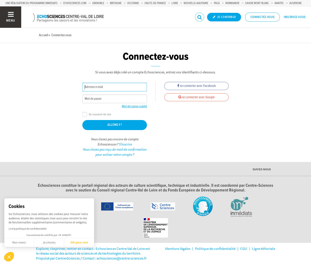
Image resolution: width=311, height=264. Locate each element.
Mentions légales (177, 248)
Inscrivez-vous (295, 17)
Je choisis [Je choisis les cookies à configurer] (49, 242)
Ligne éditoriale (263, 248)
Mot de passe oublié (134, 106)
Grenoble (98, 3)
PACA (217, 3)
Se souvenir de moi (96, 114)
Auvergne (295, 3)
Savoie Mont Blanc (257, 3)
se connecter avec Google (196, 97)
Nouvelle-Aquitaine (196, 3)
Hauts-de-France (155, 3)
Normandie (232, 3)
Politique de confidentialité (215, 248)
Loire (175, 3)
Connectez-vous (262, 17)
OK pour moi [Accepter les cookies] (79, 242)
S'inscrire (125, 144)
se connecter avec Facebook (196, 86)
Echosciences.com (74, 3)
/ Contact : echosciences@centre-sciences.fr (113, 258)
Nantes (279, 3)
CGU (243, 248)
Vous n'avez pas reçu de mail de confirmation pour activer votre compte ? (115, 152)
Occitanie (133, 3)
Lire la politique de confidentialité (27, 229)
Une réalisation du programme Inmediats (31, 3)
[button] (9, 257)
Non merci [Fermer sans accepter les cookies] (19, 242)
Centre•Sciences (68, 258)
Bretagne (115, 3)
